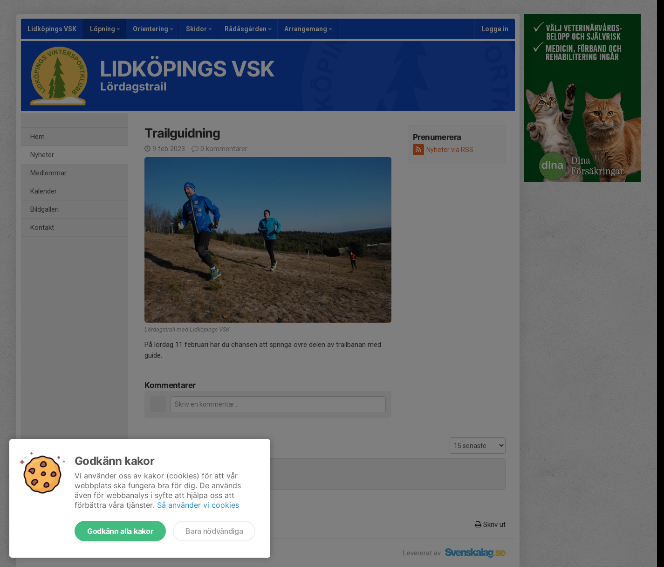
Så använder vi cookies (198, 505)
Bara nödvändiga (214, 531)
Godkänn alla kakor (120, 531)
